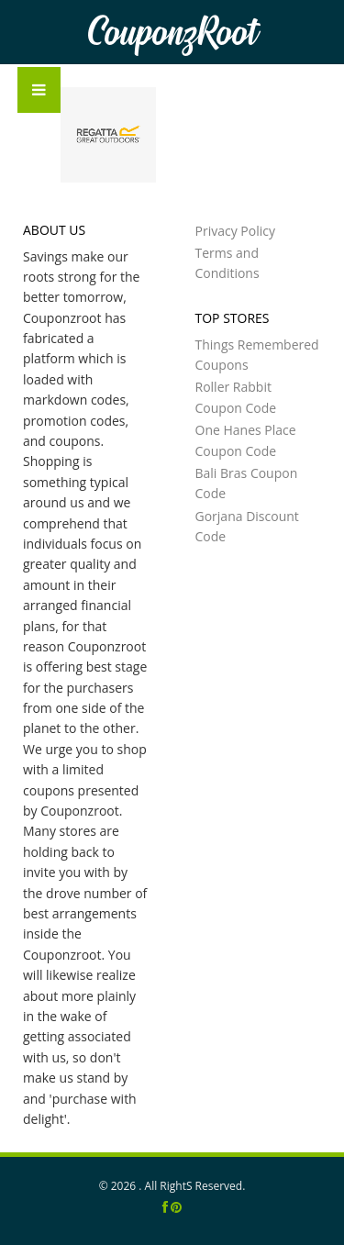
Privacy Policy (235, 230)
